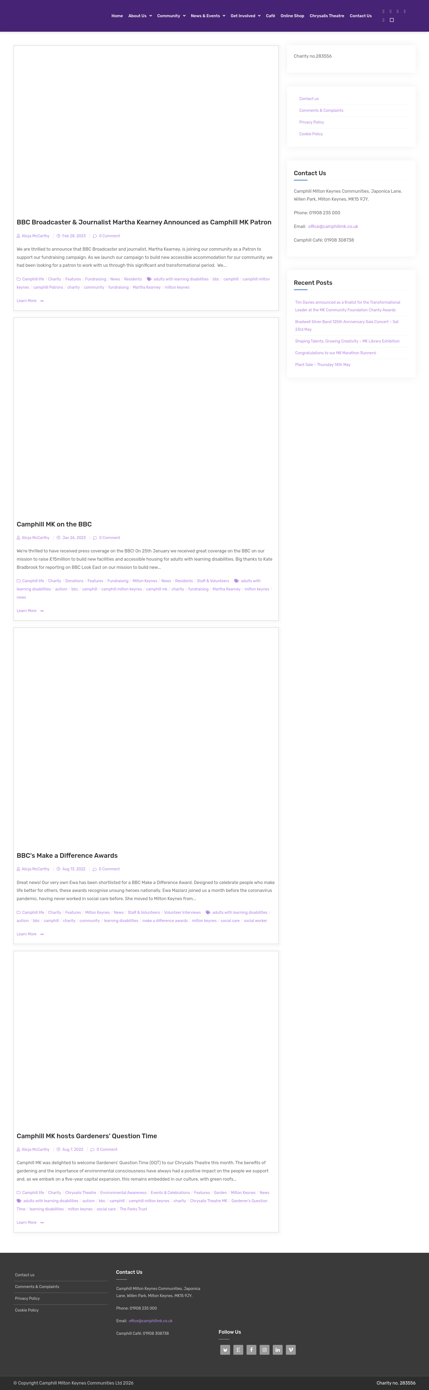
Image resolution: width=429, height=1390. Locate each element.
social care (230, 920)
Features (73, 279)
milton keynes (177, 287)
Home (117, 15)
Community (168, 15)
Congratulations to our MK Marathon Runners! (335, 353)
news (21, 597)
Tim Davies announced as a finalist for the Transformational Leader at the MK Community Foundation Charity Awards (347, 306)
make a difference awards (165, 920)
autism (61, 589)
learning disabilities (121, 920)
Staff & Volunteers (213, 581)
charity (73, 287)
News (115, 279)
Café (270, 15)
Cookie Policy (311, 134)
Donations (74, 581)
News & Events (205, 15)
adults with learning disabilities (180, 279)
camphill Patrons (48, 287)
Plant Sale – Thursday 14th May (322, 364)
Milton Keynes (145, 581)
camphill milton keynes (121, 589)
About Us (137, 15)
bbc (216, 279)
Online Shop (292, 15)
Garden (220, 1192)
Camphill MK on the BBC (54, 524)
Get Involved (243, 15)
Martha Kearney (147, 287)
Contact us (361, 15)
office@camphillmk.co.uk (333, 226)
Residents (133, 279)
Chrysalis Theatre (327, 15)
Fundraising (95, 279)
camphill (231, 279)
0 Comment (109, 236)
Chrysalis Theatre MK (208, 1201)
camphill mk (156, 589)
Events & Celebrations (170, 1192)
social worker (255, 920)
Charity (54, 279)
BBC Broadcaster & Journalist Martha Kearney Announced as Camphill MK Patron (144, 222)
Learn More (30, 301)
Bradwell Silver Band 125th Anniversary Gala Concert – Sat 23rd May (347, 326)
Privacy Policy (311, 122)
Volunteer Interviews (182, 912)
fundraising (118, 287)
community (94, 287)
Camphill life (33, 279)
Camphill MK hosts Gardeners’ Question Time (87, 1136)
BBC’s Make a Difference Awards (67, 855)
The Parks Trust (133, 1209)
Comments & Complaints (321, 110)
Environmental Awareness (123, 1192)
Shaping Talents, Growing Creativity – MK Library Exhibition (347, 341)
